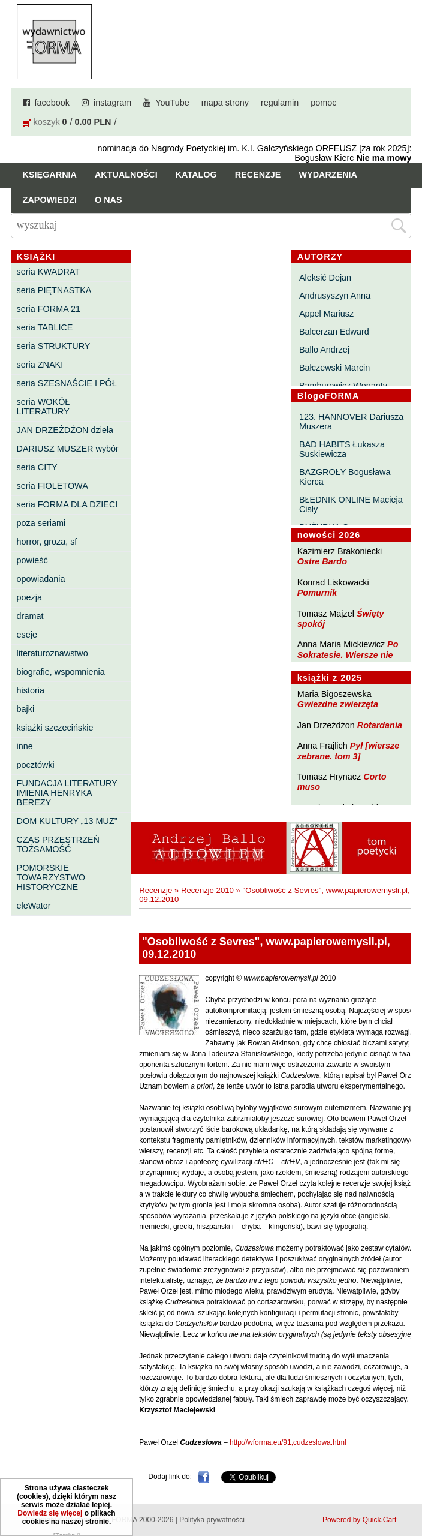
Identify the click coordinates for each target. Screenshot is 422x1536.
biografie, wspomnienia (61, 672)
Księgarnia (50, 174)
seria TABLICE (45, 327)
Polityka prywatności (212, 1520)
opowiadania (41, 579)
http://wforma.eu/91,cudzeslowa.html (288, 1442)
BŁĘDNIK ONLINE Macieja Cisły (351, 504)
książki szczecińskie (55, 727)
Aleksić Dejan (325, 277)
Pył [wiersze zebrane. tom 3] (348, 751)
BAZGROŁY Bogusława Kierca (345, 476)
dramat (30, 616)
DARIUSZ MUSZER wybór (68, 448)
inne (25, 746)
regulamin (280, 102)
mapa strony (225, 102)
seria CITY (37, 467)
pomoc (323, 102)
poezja (29, 597)
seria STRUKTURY (54, 346)
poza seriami (41, 523)
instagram (112, 102)
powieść (32, 560)
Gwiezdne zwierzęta (337, 704)
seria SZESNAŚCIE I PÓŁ (67, 383)
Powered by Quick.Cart (359, 1520)
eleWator (34, 905)
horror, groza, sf (47, 541)
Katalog (196, 174)
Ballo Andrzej (324, 349)
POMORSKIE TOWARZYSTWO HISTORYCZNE (51, 877)
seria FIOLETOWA (52, 486)
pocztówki (36, 764)
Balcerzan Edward (334, 331)
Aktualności (126, 174)
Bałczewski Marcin (334, 367)
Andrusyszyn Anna (334, 295)
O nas (108, 200)
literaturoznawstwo (52, 653)
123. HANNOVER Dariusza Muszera (351, 421)
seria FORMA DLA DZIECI (67, 504)
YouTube (172, 102)
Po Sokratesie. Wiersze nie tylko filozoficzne (348, 654)
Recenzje (258, 174)
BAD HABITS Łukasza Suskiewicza (342, 449)
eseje (27, 634)
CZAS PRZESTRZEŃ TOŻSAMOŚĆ (58, 844)
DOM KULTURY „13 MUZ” (67, 821)
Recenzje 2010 (207, 890)
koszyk (47, 122)
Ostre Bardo (322, 561)
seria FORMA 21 (48, 309)
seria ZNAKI (40, 364)
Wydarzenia (328, 174)
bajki (26, 709)
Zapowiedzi (50, 200)
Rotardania (379, 725)
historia (30, 690)
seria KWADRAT (48, 271)
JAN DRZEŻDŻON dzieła (65, 430)
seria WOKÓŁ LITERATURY (43, 406)
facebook (52, 102)
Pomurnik (317, 592)
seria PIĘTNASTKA (54, 290)
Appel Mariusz (326, 313)
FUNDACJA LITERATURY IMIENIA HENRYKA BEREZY (67, 792)
